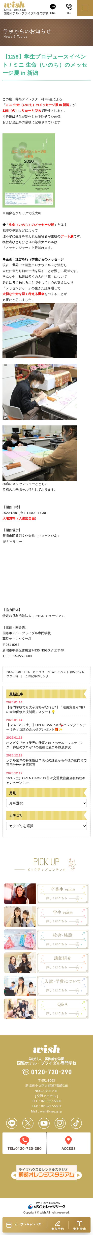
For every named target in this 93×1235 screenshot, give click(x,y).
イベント (63, 672)
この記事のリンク (37, 676)
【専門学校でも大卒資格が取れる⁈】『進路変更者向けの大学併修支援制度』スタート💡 (45, 706)
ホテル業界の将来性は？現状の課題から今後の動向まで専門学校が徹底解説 (46, 760)
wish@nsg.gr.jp (51, 1111)
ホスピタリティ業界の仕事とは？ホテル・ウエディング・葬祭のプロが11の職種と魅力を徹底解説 (45, 742)
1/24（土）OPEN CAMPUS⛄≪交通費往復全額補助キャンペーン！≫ (45, 777)
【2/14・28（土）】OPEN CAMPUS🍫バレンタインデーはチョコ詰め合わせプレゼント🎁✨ (46, 724)
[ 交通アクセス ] (46, 1096)
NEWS (51, 672)
